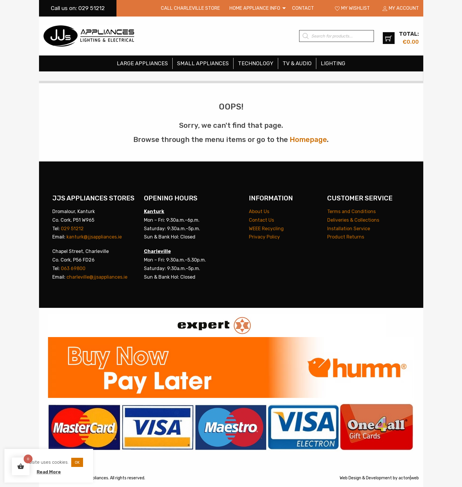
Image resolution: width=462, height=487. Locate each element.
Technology (255, 63)
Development (379, 478)
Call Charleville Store (190, 8)
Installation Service (348, 228)
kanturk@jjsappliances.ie (94, 237)
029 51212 (72, 228)
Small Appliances (203, 63)
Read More (49, 472)
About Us (259, 211)
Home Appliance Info (254, 8)
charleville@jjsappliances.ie (97, 277)
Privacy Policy (264, 237)
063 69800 (73, 268)
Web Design (350, 478)
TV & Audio (297, 63)
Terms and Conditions (351, 211)
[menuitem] (190, 8)
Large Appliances (142, 63)
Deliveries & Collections (353, 220)
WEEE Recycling (266, 228)
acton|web (408, 478)
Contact (303, 8)
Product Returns (345, 237)
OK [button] (77, 462)
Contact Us (261, 220)
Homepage (308, 139)
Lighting (333, 63)
